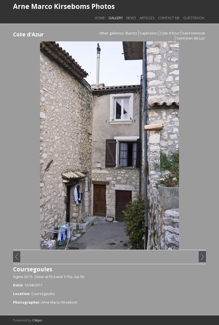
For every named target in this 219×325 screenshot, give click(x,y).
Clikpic (37, 320)
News (131, 17)
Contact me (169, 17)
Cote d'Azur (170, 33)
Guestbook (193, 17)
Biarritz (131, 33)
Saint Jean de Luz (190, 38)
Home (100, 17)
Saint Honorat (193, 33)
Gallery (115, 17)
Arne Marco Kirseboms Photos (64, 6)
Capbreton (149, 33)
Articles (147, 17)
